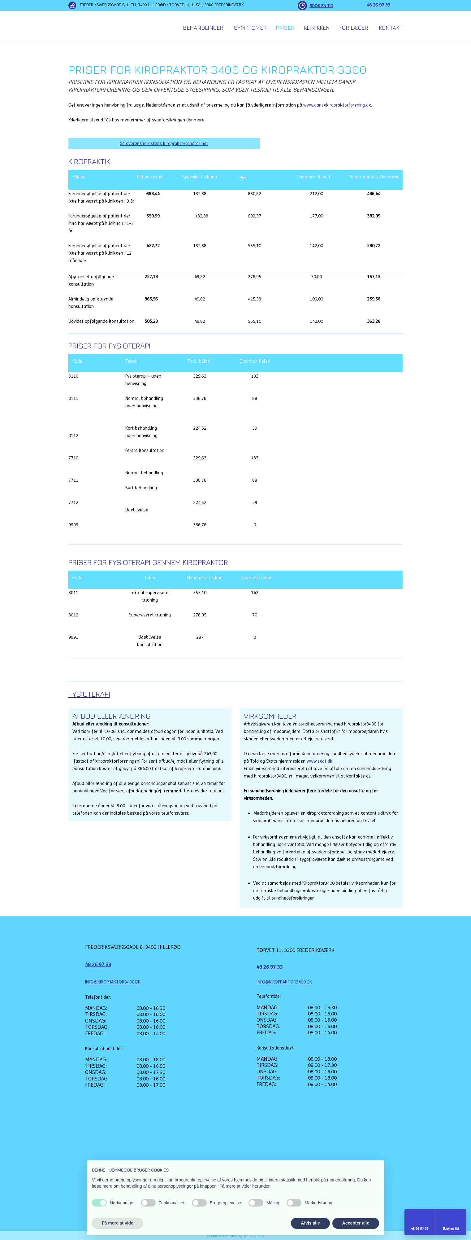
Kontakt (391, 27)
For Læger (353, 27)
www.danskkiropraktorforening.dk (337, 105)
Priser (285, 27)
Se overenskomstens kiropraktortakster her (164, 143)
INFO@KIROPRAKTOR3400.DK (112, 982)
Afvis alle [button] (310, 1222)
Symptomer (250, 27)
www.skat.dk (319, 761)
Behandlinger (203, 27)
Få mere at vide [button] (117, 1222)
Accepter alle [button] (355, 1222)
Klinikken (317, 27)
